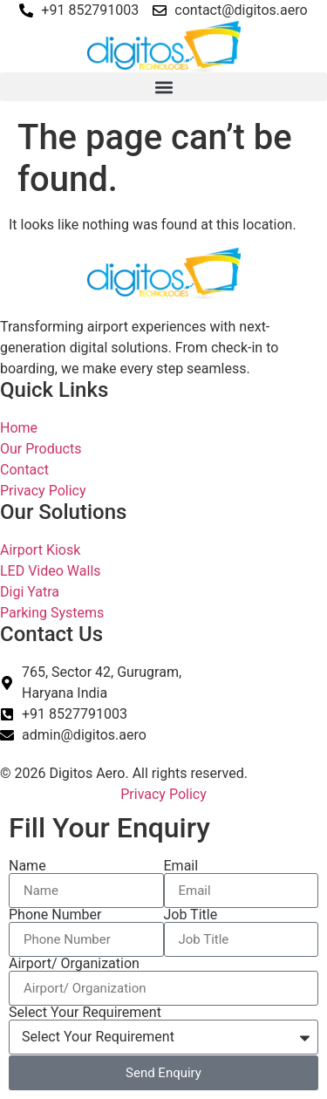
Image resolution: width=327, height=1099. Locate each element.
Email (181, 866)
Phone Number (55, 915)
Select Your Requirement (85, 1013)
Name (27, 866)
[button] (163, 86)
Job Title (191, 915)
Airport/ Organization (74, 964)
